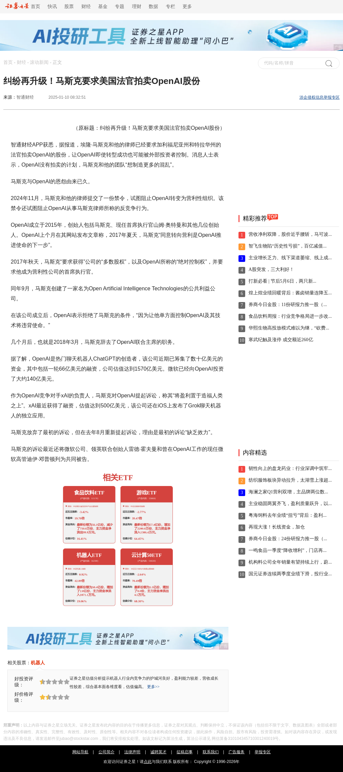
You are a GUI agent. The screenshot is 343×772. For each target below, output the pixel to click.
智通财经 (25, 97)
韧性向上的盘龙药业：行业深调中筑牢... (290, 468)
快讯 (52, 6)
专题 (119, 6)
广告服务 (236, 752)
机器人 (38, 662)
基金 (103, 6)
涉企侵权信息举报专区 (319, 97)
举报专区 (263, 752)
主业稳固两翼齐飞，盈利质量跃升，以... (290, 503)
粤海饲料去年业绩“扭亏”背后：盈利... (288, 515)
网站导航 (80, 752)
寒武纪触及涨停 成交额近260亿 (281, 339)
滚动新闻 (39, 62)
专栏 (170, 6)
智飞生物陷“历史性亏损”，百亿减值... (288, 246)
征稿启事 (185, 752)
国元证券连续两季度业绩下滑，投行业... (290, 573)
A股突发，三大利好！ (271, 269)
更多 (187, 6)
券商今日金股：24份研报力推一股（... (288, 538)
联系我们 (211, 752)
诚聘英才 (158, 752)
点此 (148, 761)
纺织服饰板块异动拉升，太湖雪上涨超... (290, 480)
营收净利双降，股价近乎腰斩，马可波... (290, 234)
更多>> (153, 686)
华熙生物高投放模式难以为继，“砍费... (289, 327)
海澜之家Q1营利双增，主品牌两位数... (288, 491)
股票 (69, 6)
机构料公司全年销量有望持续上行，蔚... (290, 562)
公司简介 (106, 752)
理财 (136, 6)
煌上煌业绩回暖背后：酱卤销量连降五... (290, 292)
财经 (86, 6)
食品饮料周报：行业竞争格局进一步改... (290, 316)
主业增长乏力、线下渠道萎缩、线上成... (290, 257)
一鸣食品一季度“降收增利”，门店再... (288, 550)
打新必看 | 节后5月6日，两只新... (282, 281)
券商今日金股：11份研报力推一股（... (288, 304)
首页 (22, 6)
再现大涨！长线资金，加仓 (277, 526)
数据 (153, 6)
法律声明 (132, 752)
